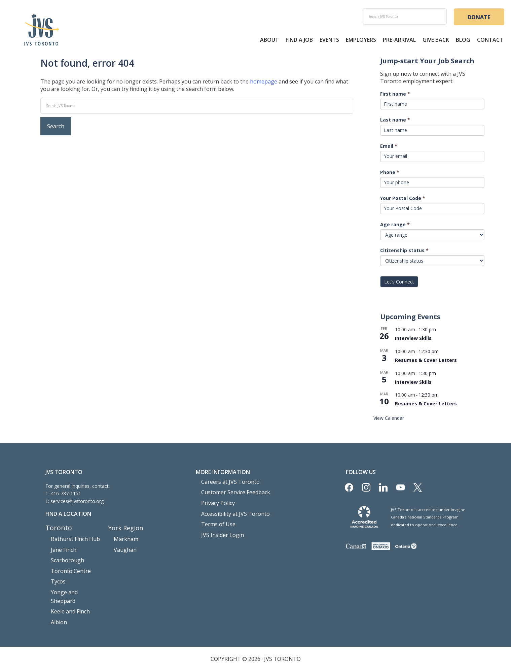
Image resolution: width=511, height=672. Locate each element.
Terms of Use (216, 520)
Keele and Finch (68, 597)
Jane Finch (62, 549)
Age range (395, 225)
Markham (124, 539)
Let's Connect (399, 282)
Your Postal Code (402, 199)
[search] (405, 16)
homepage (263, 82)
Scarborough (65, 558)
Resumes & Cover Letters (426, 361)
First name (395, 94)
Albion (57, 606)
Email (388, 147)
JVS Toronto (41, 30)
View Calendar (388, 419)
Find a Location (68, 514)
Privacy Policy (216, 501)
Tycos (57, 577)
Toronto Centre (68, 568)
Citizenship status (404, 251)
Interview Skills (413, 339)
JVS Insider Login (219, 530)
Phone (389, 173)
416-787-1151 (66, 494)
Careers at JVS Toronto (226, 482)
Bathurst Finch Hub (72, 539)
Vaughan (123, 549)
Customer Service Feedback (231, 492)
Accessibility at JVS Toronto (230, 511)
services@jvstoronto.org (77, 502)
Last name (395, 120)
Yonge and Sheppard (73, 587)
